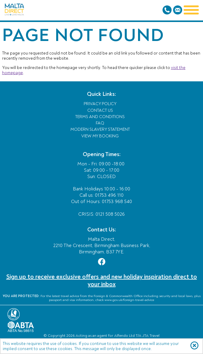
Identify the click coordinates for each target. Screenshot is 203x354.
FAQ (100, 123)
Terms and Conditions (100, 116)
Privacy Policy (100, 103)
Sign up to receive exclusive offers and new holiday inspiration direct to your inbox (101, 280)
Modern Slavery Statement (100, 129)
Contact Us (100, 110)
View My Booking (100, 136)
